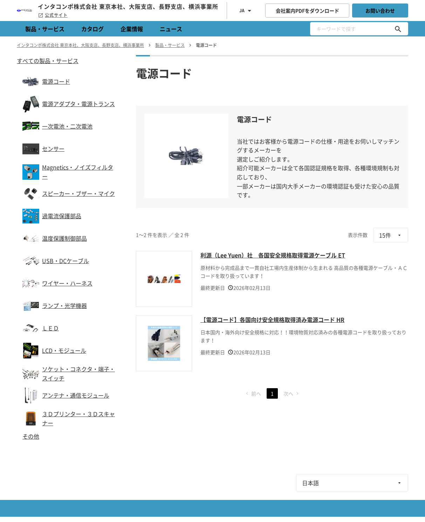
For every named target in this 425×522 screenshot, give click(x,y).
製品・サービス (44, 29)
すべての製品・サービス (47, 60)
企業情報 (132, 29)
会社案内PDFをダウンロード (307, 10)
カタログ (92, 29)
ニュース (171, 29)
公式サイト (53, 15)
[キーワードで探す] (398, 28)
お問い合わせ (380, 10)
